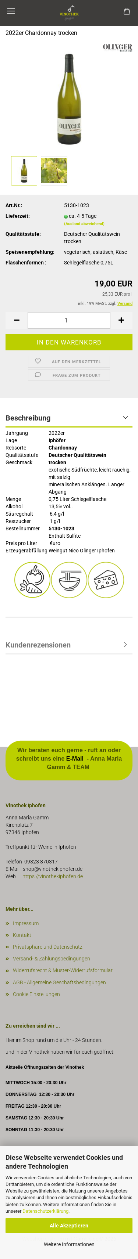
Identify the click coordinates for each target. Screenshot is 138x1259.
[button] (17, 320)
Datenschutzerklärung (45, 1211)
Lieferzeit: (18, 216)
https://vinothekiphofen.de (52, 876)
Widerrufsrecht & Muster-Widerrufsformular (63, 970)
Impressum (26, 923)
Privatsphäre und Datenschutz (47, 947)
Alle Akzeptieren (69, 1226)
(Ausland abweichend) (84, 223)
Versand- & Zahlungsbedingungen (51, 959)
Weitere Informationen (69, 1244)
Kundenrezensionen (38, 645)
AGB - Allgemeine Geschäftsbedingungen (59, 982)
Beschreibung (28, 418)
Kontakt (22, 935)
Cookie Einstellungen (36, 994)
